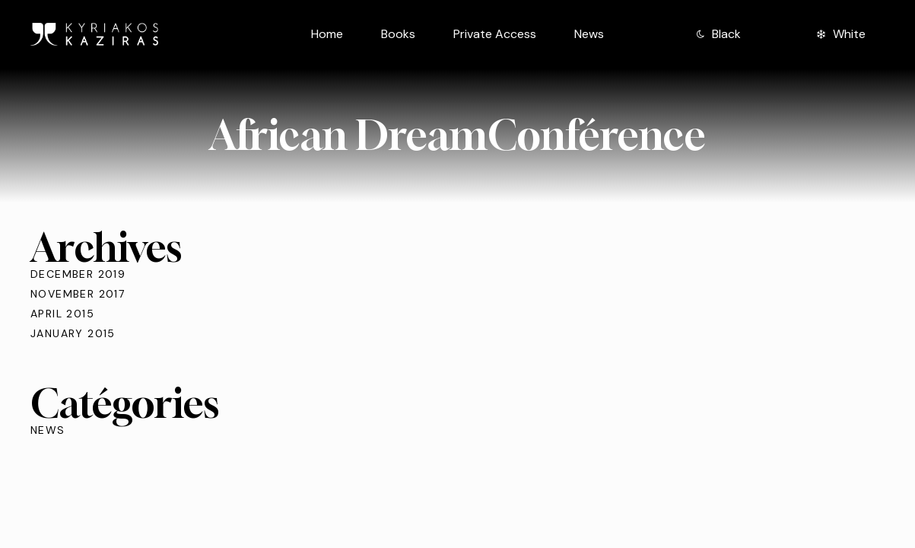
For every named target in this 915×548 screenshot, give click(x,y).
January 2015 (73, 333)
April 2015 (62, 313)
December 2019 (77, 274)
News (47, 430)
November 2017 (77, 294)
